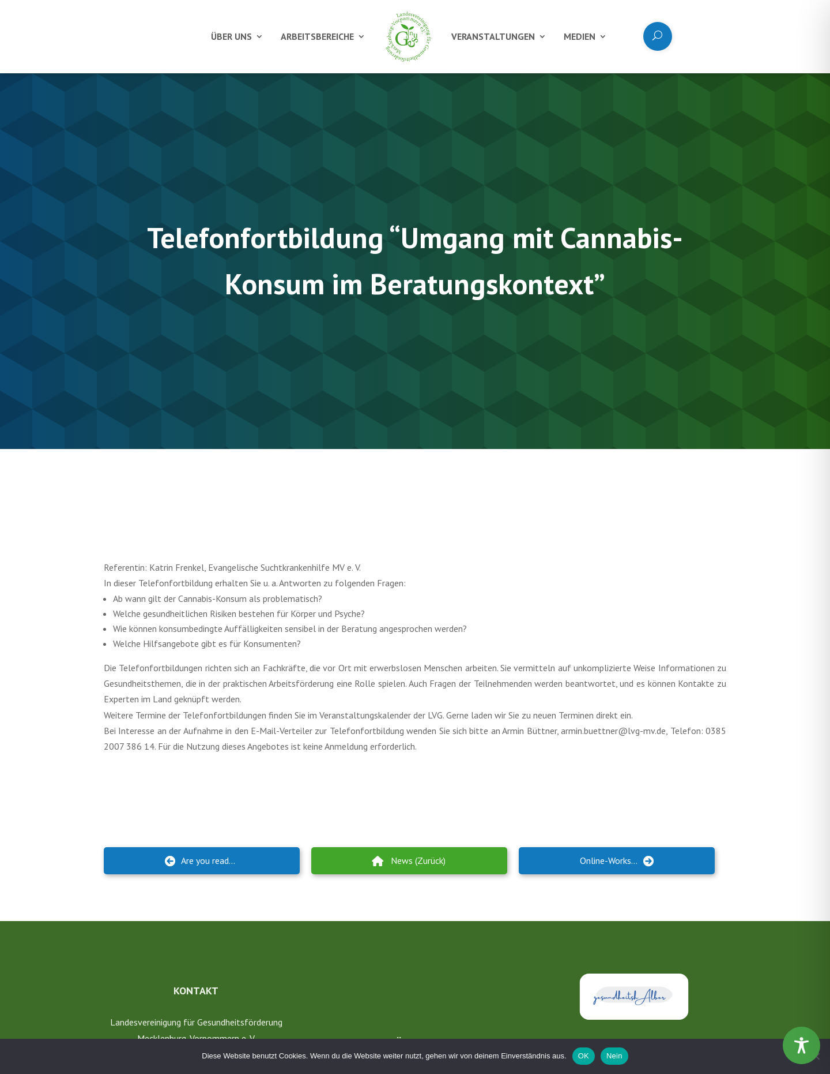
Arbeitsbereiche (317, 36)
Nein (614, 1055)
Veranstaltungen (493, 36)
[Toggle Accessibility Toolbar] (801, 1045)
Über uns (231, 36)
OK (583, 1055)
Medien (579, 36)
